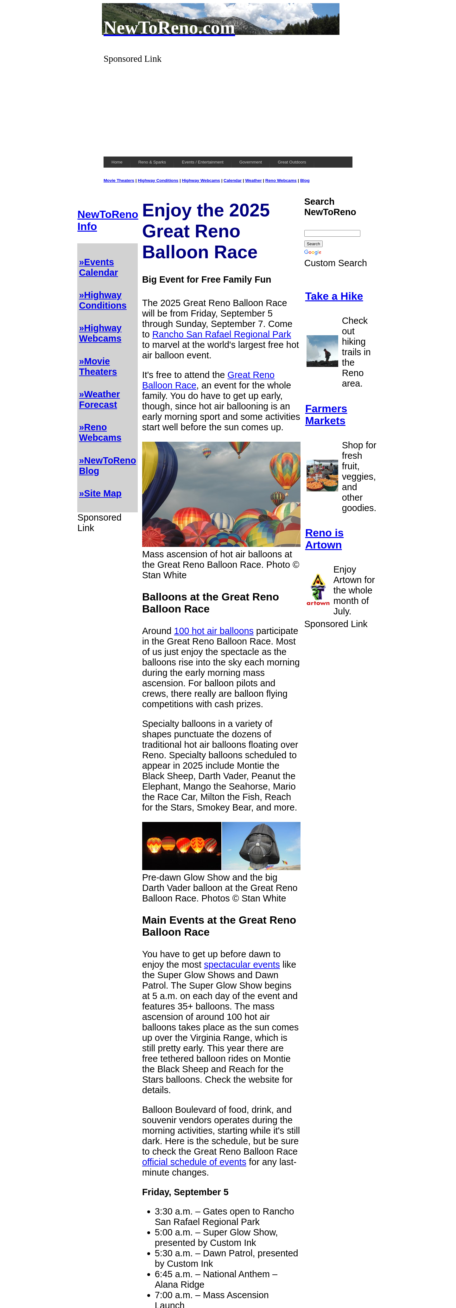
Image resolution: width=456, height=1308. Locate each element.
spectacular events (242, 964)
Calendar (233, 180)
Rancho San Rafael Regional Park (221, 334)
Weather (253, 180)
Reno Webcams (281, 180)
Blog (305, 180)
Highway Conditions (158, 180)
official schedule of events (194, 1162)
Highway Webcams (201, 180)
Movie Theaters (119, 180)
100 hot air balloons (214, 631)
